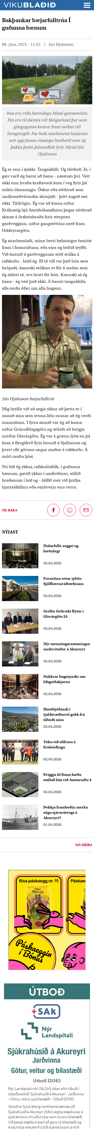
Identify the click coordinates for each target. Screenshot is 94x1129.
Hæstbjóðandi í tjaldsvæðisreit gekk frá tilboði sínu (64, 714)
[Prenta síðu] (69, 510)
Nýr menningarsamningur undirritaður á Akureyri (66, 646)
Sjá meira (83, 845)
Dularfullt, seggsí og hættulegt (60, 548)
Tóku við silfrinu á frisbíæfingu (59, 744)
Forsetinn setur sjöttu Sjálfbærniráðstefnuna (63, 581)
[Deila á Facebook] (53, 510)
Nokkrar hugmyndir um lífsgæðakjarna (64, 679)
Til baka (9, 510)
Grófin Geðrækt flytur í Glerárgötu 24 (63, 614)
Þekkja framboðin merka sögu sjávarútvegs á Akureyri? (65, 812)
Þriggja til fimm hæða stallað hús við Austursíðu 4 (67, 777)
